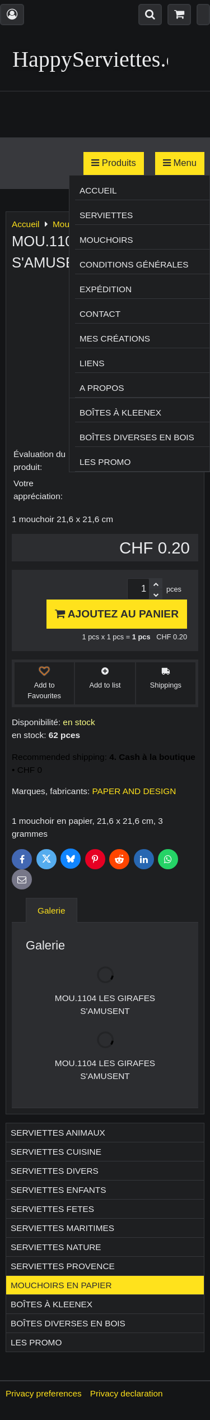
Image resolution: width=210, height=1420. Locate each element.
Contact (100, 314)
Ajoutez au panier (117, 614)
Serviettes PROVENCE (63, 1266)
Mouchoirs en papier (61, 1285)
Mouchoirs (106, 240)
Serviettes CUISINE (56, 1151)
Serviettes (106, 215)
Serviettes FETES (52, 1209)
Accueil (98, 190)
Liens (92, 363)
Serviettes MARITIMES (62, 1228)
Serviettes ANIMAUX (58, 1132)
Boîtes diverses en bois (137, 437)
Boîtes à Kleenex (120, 412)
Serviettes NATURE (56, 1247)
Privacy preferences (44, 1393)
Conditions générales (134, 264)
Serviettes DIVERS (55, 1170)
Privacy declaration (126, 1393)
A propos (102, 388)
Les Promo (105, 462)
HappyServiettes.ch (99, 59)
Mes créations (115, 338)
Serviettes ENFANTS (58, 1190)
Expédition (106, 289)
